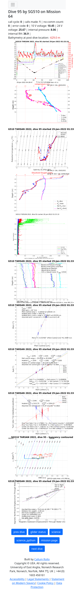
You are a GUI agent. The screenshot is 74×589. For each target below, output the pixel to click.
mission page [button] (49, 540)
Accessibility (17, 579)
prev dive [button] (19, 532)
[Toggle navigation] (12, 4)
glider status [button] (38, 532)
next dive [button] (36, 549)
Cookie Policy (45, 583)
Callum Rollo (42, 559)
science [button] (56, 532)
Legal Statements (38, 579)
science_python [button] (26, 540)
